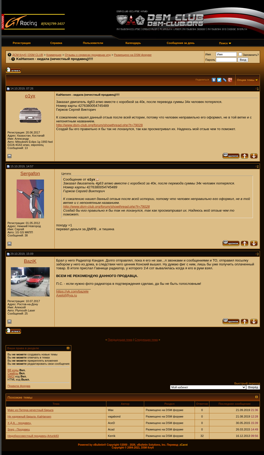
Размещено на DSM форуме (133, 54)
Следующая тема (146, 339)
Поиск (223, 43)
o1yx (30, 96)
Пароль (210, 59)
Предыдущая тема (120, 339)
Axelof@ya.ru (66, 295)
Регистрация (22, 42)
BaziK (30, 261)
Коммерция (53, 54)
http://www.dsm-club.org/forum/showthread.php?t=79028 (99, 125)
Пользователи (93, 42)
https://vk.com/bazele (72, 291)
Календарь (133, 42)
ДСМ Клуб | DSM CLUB (27, 54)
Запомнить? (249, 54)
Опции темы (245, 79)
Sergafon (30, 173)
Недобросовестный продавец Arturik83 (33, 435)
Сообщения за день (180, 42)
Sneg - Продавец (19, 429)
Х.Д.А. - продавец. (20, 422)
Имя (208, 54)
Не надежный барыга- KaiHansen (29, 416)
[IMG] (11, 376)
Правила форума (19, 385)
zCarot (184, 444)
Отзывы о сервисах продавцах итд (88, 54)
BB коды (13, 370)
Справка (56, 42)
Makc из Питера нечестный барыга (30, 410)
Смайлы (13, 373)
